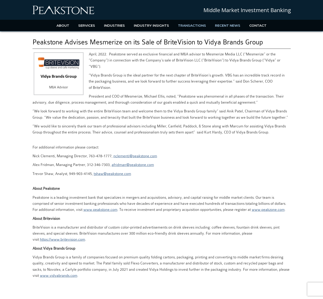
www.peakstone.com (100, 209)
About (62, 25)
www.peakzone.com (268, 209)
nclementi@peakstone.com (135, 156)
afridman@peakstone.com (133, 165)
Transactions (192, 25)
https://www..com (62, 239)
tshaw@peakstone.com (112, 174)
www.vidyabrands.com (58, 275)
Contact (258, 25)
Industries (114, 25)
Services (86, 25)
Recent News (227, 25)
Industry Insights (151, 25)
